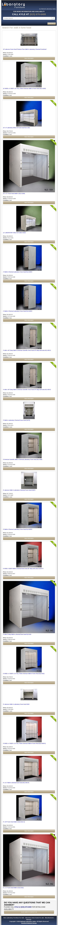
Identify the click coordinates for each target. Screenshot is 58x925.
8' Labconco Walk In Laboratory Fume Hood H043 (16, 704)
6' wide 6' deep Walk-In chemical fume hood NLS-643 (17, 634)
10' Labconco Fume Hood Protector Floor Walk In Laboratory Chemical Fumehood (24, 49)
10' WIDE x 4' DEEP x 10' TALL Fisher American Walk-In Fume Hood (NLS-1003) (24, 88)
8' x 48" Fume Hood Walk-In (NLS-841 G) (14, 822)
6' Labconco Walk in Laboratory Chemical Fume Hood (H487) (19, 490)
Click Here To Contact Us (29, 912)
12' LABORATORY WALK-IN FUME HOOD (14, 232)
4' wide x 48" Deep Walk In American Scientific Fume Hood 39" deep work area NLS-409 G (27, 350)
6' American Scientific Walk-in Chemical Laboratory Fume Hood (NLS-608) (22, 459)
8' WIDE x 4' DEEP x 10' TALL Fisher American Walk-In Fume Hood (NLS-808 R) (24, 743)
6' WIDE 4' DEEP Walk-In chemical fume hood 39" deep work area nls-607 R (23, 568)
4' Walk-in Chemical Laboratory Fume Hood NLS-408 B (17, 272)
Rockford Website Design (29, 923)
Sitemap (28, 919)
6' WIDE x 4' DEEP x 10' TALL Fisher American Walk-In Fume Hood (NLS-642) (23, 673)
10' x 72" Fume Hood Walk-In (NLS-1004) (14, 193)
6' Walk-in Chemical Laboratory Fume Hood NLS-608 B (17, 529)
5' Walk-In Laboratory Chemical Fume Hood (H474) (16, 420)
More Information (29, 58)
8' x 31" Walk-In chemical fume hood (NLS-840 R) (16, 782)
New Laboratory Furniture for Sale (13, 917)
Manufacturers (49, 917)
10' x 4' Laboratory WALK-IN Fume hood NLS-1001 (16, 127)
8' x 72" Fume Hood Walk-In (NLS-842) (13, 887)
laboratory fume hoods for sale (34, 917)
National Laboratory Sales (28, 921)
